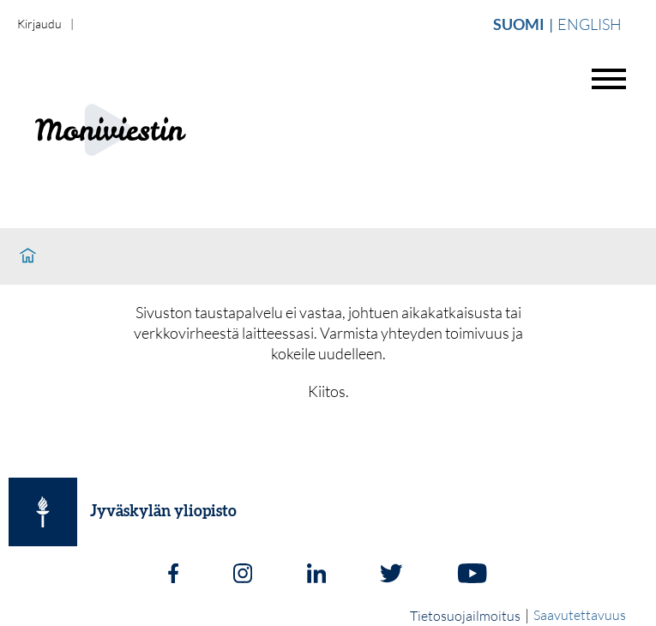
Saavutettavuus (579, 614)
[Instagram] (242, 575)
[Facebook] (173, 575)
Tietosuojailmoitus (465, 615)
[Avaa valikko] (609, 79)
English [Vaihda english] (589, 24)
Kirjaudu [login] (39, 23)
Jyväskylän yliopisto (163, 512)
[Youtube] (472, 575)
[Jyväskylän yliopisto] (43, 512)
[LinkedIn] (316, 575)
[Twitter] (391, 575)
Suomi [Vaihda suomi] (519, 24)
